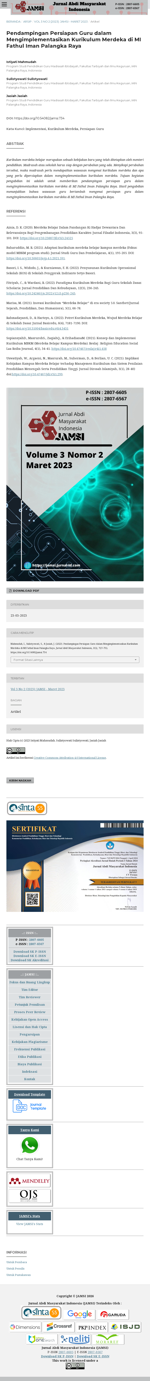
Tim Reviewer (30, 997)
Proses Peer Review (29, 1012)
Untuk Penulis (15, 1268)
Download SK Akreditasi (30, 960)
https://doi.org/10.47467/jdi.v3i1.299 (37, 374)
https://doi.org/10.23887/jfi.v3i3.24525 (46, 238)
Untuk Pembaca (16, 1262)
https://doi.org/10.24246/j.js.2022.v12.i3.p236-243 (40, 293)
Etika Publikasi (30, 1057)
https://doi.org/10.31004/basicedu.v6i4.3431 (37, 328)
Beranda (13, 21)
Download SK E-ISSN (29, 956)
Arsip (27, 21)
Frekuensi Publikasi (29, 1049)
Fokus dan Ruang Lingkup (29, 982)
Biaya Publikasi (29, 1064)
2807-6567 (36, 944)
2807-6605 (36, 940)
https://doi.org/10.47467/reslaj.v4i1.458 (79, 349)
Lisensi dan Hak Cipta (30, 1027)
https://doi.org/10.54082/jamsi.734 (39, 118)
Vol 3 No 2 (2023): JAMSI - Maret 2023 (61, 21)
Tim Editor (29, 990)
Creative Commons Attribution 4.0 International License (70, 758)
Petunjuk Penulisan (30, 1005)
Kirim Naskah (20, 780)
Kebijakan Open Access (29, 1019)
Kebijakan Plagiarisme (30, 1042)
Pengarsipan (30, 1034)
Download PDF (25, 590)
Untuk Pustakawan (18, 1275)
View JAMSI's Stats (29, 1224)
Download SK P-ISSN (29, 952)
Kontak (29, 1079)
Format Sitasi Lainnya (28, 659)
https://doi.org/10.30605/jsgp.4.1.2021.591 (35, 258)
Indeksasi (29, 1072)
